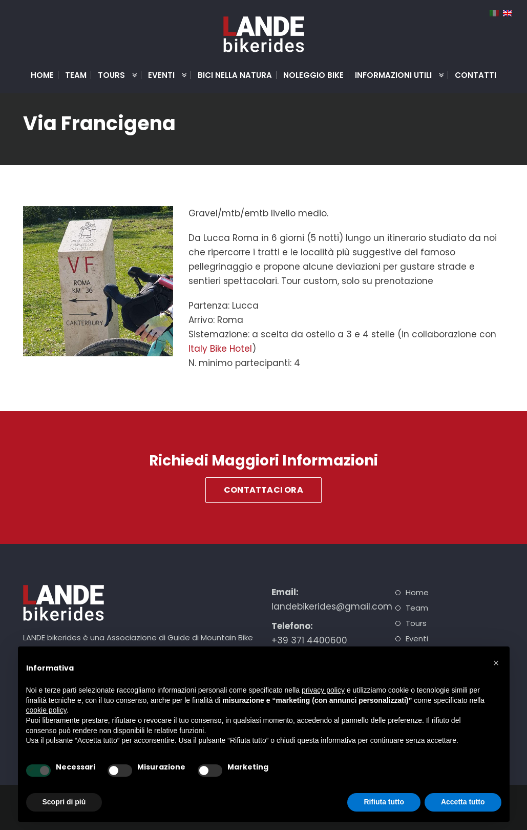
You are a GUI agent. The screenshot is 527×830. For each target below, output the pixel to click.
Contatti (475, 75)
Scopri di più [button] (64, 802)
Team (76, 75)
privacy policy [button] (323, 690)
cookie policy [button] (46, 710)
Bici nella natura (235, 75)
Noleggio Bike (313, 75)
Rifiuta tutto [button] (384, 802)
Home (42, 75)
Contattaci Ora (263, 490)
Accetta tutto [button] (463, 802)
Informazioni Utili (395, 75)
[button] (496, 663)
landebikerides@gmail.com (331, 606)
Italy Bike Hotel (220, 348)
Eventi (163, 75)
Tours (113, 75)
